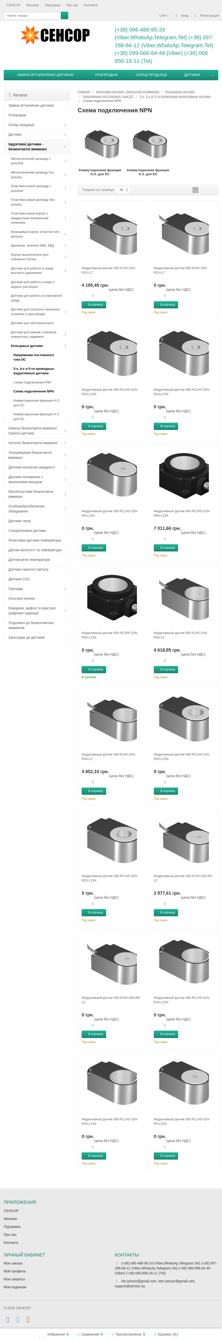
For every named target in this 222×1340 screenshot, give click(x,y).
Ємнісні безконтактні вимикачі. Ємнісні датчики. (33, 430)
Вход (182, 16)
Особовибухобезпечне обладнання (26, 508)
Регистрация (207, 16)
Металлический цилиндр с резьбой (30, 161)
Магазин (32, 5)
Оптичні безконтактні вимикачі (32, 443)
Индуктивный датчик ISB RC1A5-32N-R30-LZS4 (110, 1121)
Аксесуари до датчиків (26, 637)
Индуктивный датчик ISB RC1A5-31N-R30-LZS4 (182, 1000)
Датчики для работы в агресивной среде (36, 298)
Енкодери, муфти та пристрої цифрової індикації (32, 610)
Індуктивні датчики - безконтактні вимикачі (27, 146)
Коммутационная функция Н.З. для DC (36, 416)
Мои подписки (15, 1287)
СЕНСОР (13, 5)
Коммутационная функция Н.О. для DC (36, 403)
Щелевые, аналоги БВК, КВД (32, 245)
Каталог (18, 94)
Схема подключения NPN (33, 391)
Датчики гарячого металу (28, 569)
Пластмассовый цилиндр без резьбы (33, 202)
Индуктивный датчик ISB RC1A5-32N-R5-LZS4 (110, 513)
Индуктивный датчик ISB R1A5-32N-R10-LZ (181, 270)
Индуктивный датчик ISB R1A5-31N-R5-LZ (183, 878)
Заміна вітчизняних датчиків (45, 75)
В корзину (93, 304)
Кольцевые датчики (27, 346)
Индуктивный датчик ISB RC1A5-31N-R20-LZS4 (182, 757)
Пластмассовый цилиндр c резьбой (31, 188)
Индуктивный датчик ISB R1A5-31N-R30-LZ (181, 635)
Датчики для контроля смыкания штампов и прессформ (35, 311)
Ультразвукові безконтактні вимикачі (30, 455)
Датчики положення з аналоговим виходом (25, 479)
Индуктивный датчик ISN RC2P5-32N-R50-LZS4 (110, 635)
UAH (164, 16)
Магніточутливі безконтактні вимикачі (30, 494)
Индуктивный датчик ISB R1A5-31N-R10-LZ (108, 270)
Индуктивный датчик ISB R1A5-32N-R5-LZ (111, 1000)
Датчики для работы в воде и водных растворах (33, 284)
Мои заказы (13, 1263)
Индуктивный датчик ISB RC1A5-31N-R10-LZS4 (110, 392)
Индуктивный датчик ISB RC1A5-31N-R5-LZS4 (182, 1121)
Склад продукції (151, 75)
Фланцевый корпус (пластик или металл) (35, 234)
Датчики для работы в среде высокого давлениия (32, 270)
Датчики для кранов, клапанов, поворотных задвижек (34, 334)
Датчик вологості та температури (35, 550)
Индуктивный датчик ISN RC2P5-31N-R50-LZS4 (182, 513)
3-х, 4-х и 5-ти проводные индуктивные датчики (33, 371)
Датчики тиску (19, 521)
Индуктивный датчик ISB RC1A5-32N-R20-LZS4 (110, 878)
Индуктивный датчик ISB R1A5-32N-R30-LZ (108, 757)
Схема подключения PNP (32, 382)
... (213, 75)
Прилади (15, 589)
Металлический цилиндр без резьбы (32, 174)
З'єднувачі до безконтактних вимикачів (31, 625)
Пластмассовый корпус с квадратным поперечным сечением (29, 217)
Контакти (90, 5)
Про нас (72, 5)
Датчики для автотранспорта (32, 323)
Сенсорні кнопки (21, 598)
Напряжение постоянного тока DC (33, 357)
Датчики (192, 75)
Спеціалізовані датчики (27, 531)
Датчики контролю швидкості (31, 467)
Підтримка (52, 5)
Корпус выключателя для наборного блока (29, 257)
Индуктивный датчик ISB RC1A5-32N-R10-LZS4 (182, 392)
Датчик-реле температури (29, 560)
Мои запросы (14, 1279)
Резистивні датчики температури (34, 540)
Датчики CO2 (19, 579)
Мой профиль (15, 1271)
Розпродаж (106, 75)
